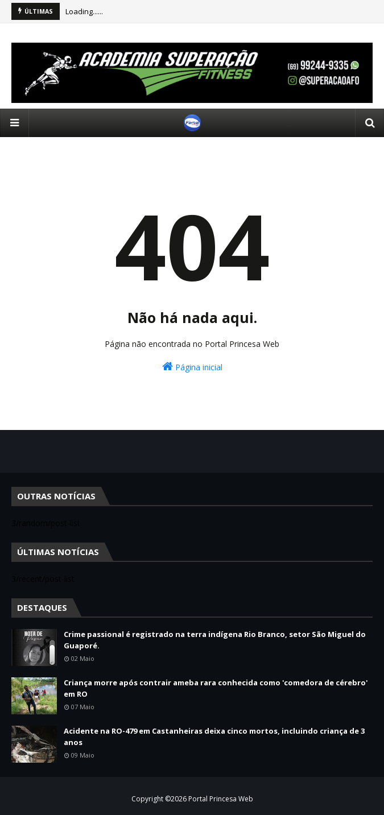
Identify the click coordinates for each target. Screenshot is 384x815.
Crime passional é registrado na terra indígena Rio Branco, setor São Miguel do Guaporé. (215, 640)
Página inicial (192, 367)
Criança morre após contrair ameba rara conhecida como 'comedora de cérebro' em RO (216, 688)
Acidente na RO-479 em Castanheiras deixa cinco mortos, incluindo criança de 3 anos (214, 736)
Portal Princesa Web (220, 799)
